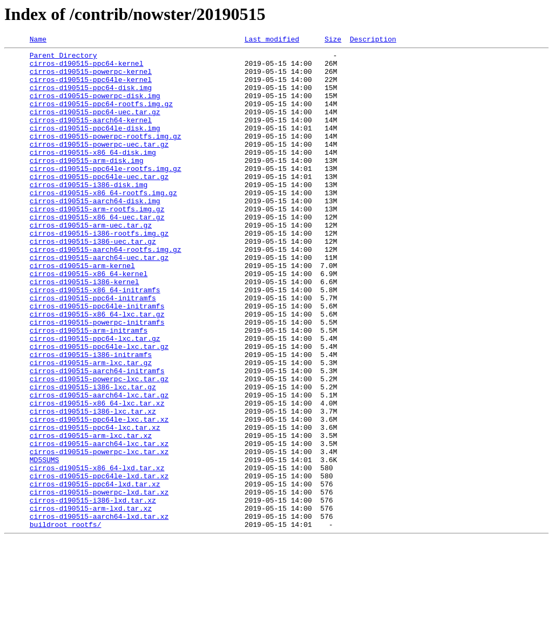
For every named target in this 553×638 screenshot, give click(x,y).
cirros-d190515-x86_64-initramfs (95, 340)
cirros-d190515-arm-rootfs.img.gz (97, 243)
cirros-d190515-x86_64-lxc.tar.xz (97, 476)
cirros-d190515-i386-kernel (84, 330)
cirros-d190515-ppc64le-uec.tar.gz (99, 204)
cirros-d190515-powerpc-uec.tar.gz (99, 165)
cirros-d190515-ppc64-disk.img (91, 97)
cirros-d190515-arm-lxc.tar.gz (91, 427)
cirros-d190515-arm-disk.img (87, 184)
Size (333, 40)
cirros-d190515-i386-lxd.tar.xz (93, 592)
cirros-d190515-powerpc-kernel (91, 78)
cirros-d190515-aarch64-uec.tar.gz (99, 301)
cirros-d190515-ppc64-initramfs (93, 349)
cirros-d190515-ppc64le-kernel (91, 87)
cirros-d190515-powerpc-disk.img (95, 107)
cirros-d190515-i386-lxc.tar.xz (93, 485)
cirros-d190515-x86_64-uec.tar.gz (97, 252)
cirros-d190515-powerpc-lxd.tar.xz (99, 582)
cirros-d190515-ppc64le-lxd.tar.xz (99, 563)
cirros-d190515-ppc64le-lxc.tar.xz (99, 495)
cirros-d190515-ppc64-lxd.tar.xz (95, 573)
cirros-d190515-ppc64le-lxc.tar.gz (99, 408)
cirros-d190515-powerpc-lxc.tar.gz (99, 446)
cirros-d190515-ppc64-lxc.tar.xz (95, 505)
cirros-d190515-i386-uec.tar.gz (93, 281)
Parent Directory (63, 58)
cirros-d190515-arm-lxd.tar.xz (91, 602)
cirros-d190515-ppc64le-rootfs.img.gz (105, 194)
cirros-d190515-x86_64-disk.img (93, 175)
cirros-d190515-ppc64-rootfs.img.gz (101, 116)
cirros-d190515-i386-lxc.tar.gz (93, 456)
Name (38, 40)
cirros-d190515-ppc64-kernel (87, 68)
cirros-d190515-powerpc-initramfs (97, 378)
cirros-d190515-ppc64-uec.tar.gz (95, 126)
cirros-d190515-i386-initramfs (91, 417)
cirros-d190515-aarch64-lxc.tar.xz (99, 524)
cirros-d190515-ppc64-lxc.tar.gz (95, 398)
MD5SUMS (44, 543)
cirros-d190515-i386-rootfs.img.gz (99, 272)
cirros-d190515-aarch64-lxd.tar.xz (99, 611)
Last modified (272, 40)
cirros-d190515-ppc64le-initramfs (97, 359)
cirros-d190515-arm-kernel (82, 310)
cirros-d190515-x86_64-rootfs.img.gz (103, 223)
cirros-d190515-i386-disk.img (88, 213)
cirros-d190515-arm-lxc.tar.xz (91, 514)
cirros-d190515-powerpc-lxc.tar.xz (99, 534)
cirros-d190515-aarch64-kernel (91, 136)
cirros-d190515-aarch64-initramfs (97, 437)
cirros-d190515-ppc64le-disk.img (95, 145)
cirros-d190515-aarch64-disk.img (95, 233)
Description (373, 40)
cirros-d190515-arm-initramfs (88, 388)
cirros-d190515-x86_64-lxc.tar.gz (97, 369)
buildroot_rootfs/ (66, 621)
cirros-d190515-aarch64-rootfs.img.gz (105, 291)
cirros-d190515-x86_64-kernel (88, 320)
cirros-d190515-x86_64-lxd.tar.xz (97, 553)
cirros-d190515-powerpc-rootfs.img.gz (105, 155)
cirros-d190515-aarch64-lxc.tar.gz (99, 466)
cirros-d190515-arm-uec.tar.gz (91, 262)
